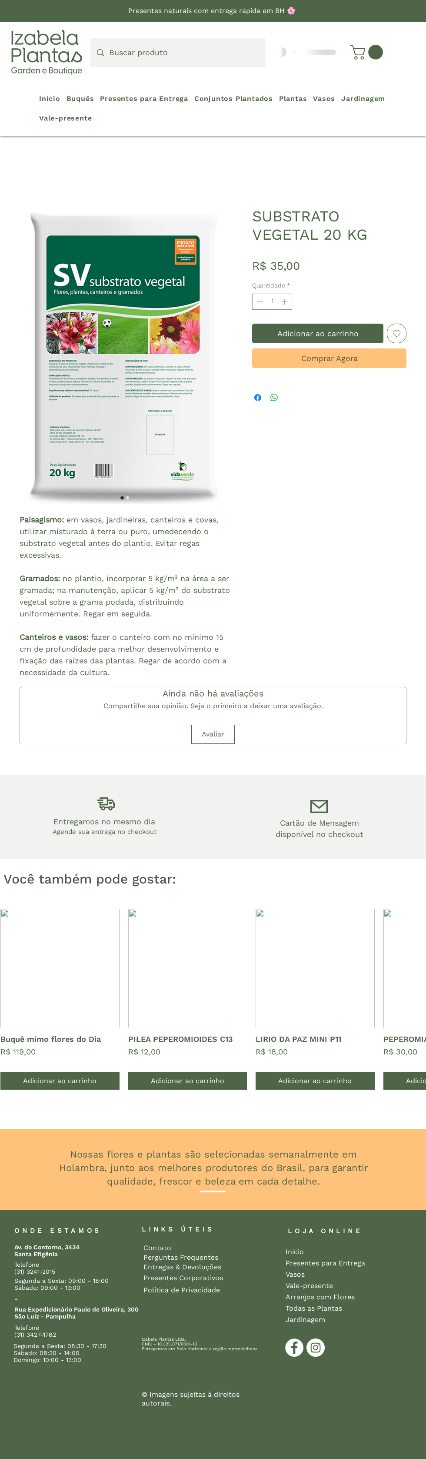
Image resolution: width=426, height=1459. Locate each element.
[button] (368, 52)
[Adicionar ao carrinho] (60, 1081)
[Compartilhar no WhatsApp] (274, 397)
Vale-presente (309, 1286)
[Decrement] (258, 301)
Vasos (295, 1274)
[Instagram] (315, 1348)
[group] (213, 999)
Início (295, 1252)
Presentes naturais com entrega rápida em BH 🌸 (213, 11)
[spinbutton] (272, 301)
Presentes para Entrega (316, 1263)
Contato (157, 1248)
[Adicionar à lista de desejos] (396, 333)
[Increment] (285, 301)
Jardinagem (305, 1319)
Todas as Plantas (314, 1308)
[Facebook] (294, 1348)
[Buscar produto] (178, 52)
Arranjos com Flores (316, 1297)
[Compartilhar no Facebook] (258, 397)
